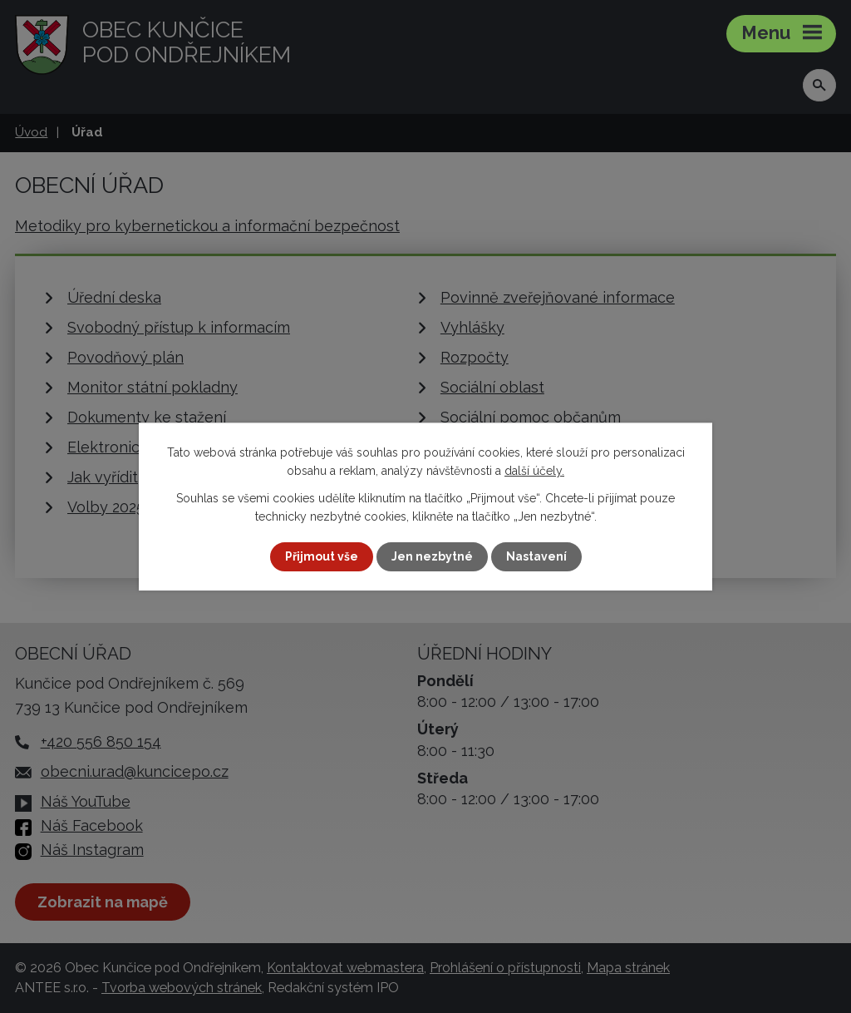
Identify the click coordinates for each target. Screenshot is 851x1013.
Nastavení (536, 556)
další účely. (534, 470)
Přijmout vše (321, 556)
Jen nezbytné (432, 556)
